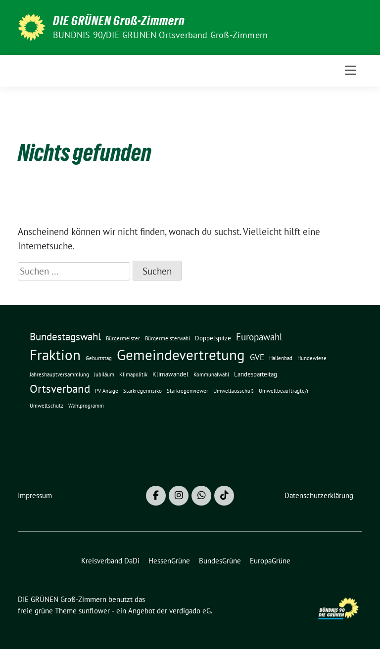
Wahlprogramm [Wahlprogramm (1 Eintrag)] (86, 405)
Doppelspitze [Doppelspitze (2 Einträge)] (213, 338)
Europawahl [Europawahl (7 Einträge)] (259, 337)
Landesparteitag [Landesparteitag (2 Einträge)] (255, 374)
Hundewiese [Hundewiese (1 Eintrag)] (312, 358)
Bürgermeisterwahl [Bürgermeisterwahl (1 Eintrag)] (167, 338)
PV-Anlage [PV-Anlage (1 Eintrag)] (106, 390)
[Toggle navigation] (350, 70)
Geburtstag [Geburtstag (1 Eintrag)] (99, 358)
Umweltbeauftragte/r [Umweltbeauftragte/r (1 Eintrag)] (284, 390)
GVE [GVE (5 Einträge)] (257, 357)
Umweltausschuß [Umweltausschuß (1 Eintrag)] (233, 390)
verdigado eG (190, 610)
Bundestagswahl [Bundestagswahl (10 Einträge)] (65, 336)
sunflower (94, 610)
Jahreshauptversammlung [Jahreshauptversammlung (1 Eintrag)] (59, 374)
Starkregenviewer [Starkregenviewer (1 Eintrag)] (187, 390)
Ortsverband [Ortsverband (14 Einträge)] (60, 388)
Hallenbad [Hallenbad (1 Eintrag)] (280, 358)
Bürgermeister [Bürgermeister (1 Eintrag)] (123, 338)
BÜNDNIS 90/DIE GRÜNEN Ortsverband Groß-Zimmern (160, 35)
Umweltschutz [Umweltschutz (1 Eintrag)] (46, 405)
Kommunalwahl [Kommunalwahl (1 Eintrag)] (211, 374)
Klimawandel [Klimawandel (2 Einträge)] (170, 374)
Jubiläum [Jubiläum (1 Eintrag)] (104, 374)
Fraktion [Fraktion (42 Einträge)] (55, 355)
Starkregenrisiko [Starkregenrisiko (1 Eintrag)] (142, 390)
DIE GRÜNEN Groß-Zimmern (119, 20)
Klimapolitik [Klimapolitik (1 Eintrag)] (133, 374)
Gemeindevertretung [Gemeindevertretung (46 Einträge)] (181, 354)
